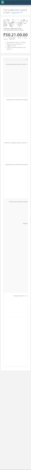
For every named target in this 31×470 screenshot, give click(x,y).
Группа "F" (17, 12)
